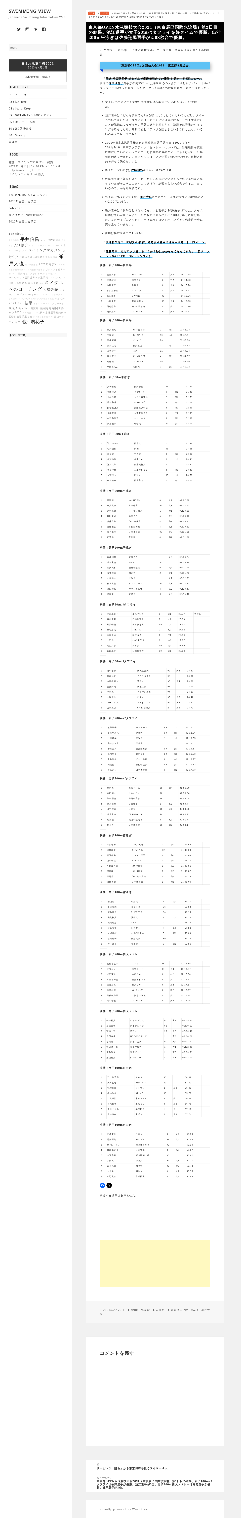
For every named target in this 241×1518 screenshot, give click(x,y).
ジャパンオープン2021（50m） (44, 245)
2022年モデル (48, 264)
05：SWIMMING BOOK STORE (31, 115)
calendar (15, 208)
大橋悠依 (51, 289)
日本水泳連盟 (31, 264)
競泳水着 (33, 283)
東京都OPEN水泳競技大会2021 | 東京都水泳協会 (155, 65)
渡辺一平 (59, 316)
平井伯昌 (29, 239)
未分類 (13, 142)
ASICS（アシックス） (54, 294)
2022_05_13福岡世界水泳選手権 (28, 277)
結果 (28, 302)
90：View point (20, 135)
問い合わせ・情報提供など (26, 215)
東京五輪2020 (19, 308)
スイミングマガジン (44, 250)
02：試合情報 (18, 102)
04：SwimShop (20, 108)
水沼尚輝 (60, 298)
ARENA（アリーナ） (52, 303)
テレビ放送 (47, 240)
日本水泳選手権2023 (31, 257)
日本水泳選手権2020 (43, 317)
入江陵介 (21, 245)
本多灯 (36, 303)
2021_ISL (16, 303)
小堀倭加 (13, 298)
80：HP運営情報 (20, 128)
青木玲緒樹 (14, 240)
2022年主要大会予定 (23, 221)
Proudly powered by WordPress (124, 1509)
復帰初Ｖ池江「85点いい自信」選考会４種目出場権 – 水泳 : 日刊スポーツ (155, 242)
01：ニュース (18, 95)
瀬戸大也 (146, 197)
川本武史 (27, 313)
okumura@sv (140, 1310)
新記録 (34, 308)
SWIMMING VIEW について (29, 195)
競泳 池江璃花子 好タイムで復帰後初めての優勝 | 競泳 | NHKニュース (154, 78)
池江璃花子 (33, 321)
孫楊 (58, 240)
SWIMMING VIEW (30, 11)
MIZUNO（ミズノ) (18, 250)
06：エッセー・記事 (22, 122)
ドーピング (51, 274)
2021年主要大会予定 (23, 201)
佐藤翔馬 (45, 308)
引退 (63, 245)
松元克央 (15, 322)
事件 (41, 283)
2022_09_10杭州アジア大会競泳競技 (36, 298)
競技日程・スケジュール (31, 273)
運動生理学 (51, 257)
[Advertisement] (155, 1263)
